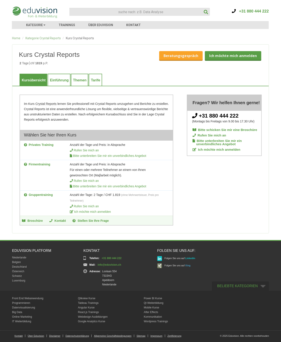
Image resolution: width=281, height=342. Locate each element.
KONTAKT (133, 25)
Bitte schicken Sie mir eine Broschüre (225, 129)
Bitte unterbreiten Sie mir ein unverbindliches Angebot (109, 156)
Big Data (17, 312)
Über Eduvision (36, 336)
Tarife (95, 80)
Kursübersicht (33, 80)
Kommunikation (153, 316)
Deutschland (19, 266)
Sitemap (141, 336)
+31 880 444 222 (250, 11)
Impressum (156, 336)
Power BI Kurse (153, 298)
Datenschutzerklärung (77, 336)
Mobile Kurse (151, 307)
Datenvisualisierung (23, 307)
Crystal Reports (45, 104)
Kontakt (57, 220)
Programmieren (21, 302)
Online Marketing (22, 316)
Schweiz (17, 276)
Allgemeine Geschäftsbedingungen (112, 336)
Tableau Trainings (88, 302)
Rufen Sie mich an (86, 150)
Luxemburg (18, 280)
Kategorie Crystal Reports (43, 38)
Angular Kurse (86, 307)
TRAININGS (67, 25)
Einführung (59, 80)
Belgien (16, 262)
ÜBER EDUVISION (100, 25)
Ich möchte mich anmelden (233, 55)
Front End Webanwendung (27, 298)
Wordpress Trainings (156, 321)
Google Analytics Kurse (91, 321)
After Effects (151, 312)
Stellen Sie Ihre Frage (90, 220)
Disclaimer (54, 336)
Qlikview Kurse (86, 298)
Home (16, 38)
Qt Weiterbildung (153, 302)
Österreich (18, 271)
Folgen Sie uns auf (176, 258)
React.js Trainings (88, 312)
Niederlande (19, 257)
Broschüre (32, 220)
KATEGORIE (35, 25)
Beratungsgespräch (181, 55)
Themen (79, 80)
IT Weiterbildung (21, 321)
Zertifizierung (175, 336)
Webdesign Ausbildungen (93, 316)
